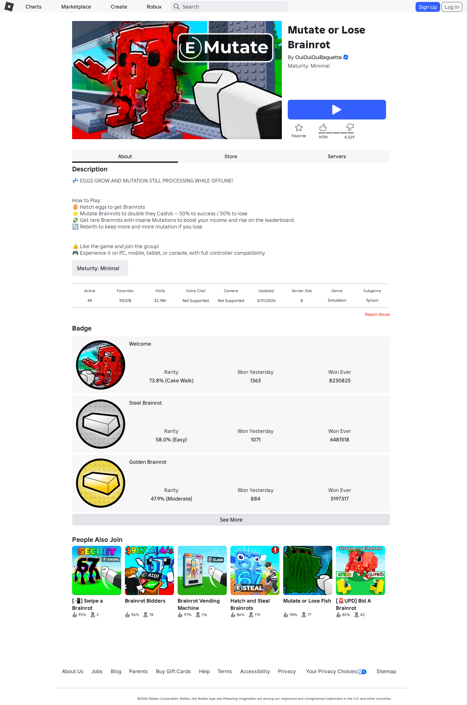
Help (204, 671)
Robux (154, 6)
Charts (34, 6)
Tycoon (372, 300)
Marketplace (76, 6)
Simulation (337, 300)
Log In (452, 7)
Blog (116, 671)
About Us (73, 671)
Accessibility (255, 671)
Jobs (97, 671)
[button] (345, 57)
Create (119, 6)
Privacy (287, 671)
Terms (225, 671)
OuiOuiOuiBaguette (318, 57)
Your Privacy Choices (336, 671)
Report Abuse (377, 314)
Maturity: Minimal (309, 65)
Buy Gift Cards (173, 671)
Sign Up (428, 7)
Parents (138, 671)
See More (231, 519)
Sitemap (386, 671)
